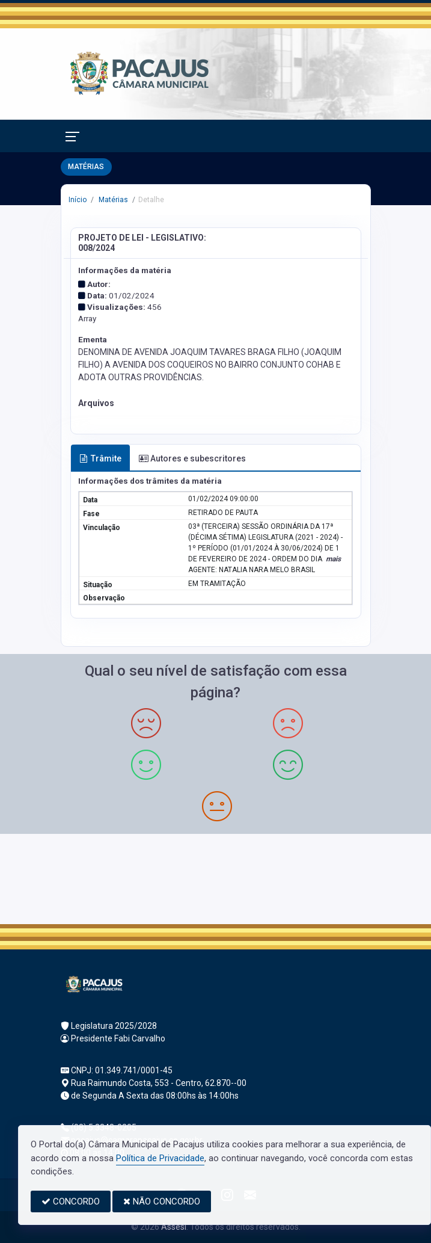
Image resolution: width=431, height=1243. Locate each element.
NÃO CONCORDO (161, 1201)
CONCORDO (70, 1201)
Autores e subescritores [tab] (192, 458)
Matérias (112, 200)
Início (78, 200)
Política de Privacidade (160, 1158)
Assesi (173, 1227)
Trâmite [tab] (100, 458)
